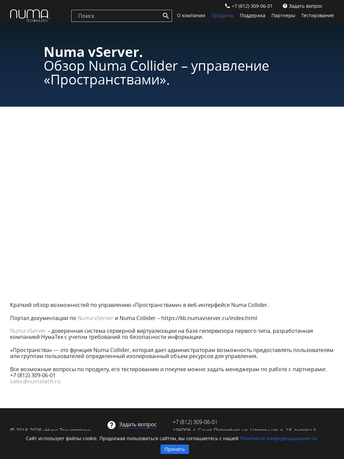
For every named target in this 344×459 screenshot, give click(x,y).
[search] (121, 16)
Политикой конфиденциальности (278, 438)
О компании (191, 15)
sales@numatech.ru (35, 381)
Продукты (222, 15)
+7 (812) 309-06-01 (252, 6)
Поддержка (252, 15)
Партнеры (283, 15)
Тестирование (317, 15)
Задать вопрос (305, 6)
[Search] (166, 16)
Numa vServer (96, 318)
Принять (175, 449)
